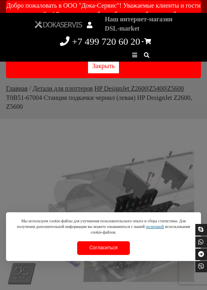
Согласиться (103, 248)
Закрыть (103, 65)
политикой (155, 226)
